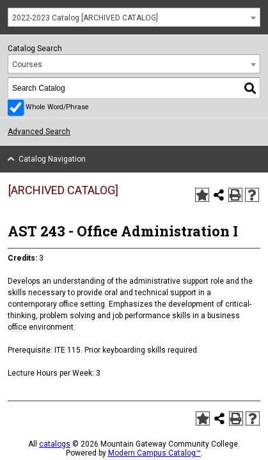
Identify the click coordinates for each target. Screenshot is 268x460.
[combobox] (134, 17)
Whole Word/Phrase (57, 107)
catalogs (54, 444)
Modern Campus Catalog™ (154, 452)
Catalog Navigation (52, 159)
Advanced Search (39, 131)
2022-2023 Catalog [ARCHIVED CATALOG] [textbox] (85, 17)
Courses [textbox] (27, 64)
